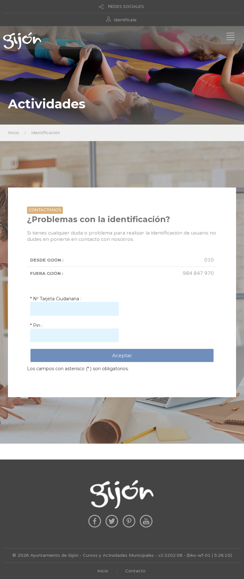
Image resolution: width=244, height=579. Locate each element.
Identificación (45, 132)
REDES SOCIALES (126, 6)
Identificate (125, 20)
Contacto (135, 571)
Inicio (13, 132)
